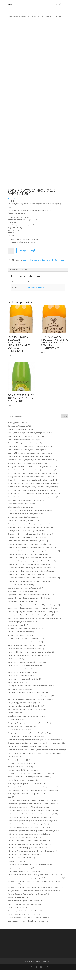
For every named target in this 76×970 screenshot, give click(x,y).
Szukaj (65, 416)
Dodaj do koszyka (28, 250)
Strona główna (12, 16)
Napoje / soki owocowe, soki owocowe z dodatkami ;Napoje (37, 16)
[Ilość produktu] (11, 251)
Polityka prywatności (32, 961)
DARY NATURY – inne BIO (36, 287)
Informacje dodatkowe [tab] (19, 269)
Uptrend (46, 961)
